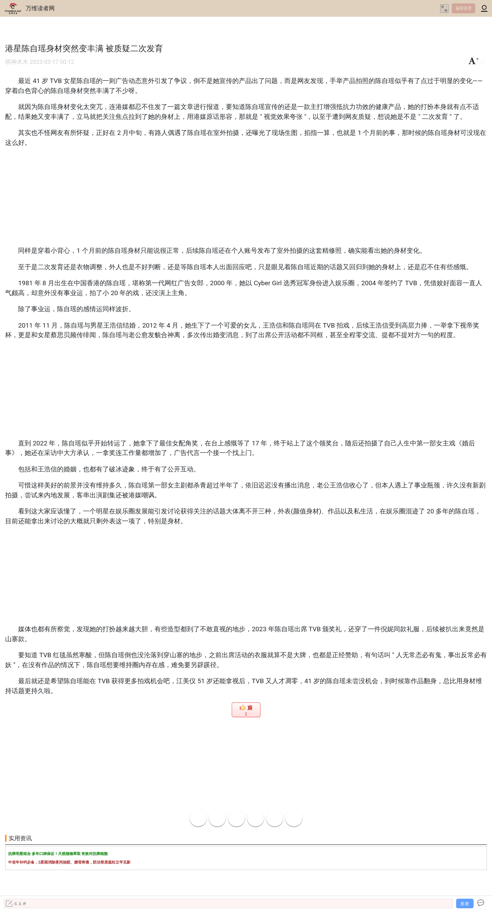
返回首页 (463, 8)
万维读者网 (40, 8)
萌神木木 (16, 62)
